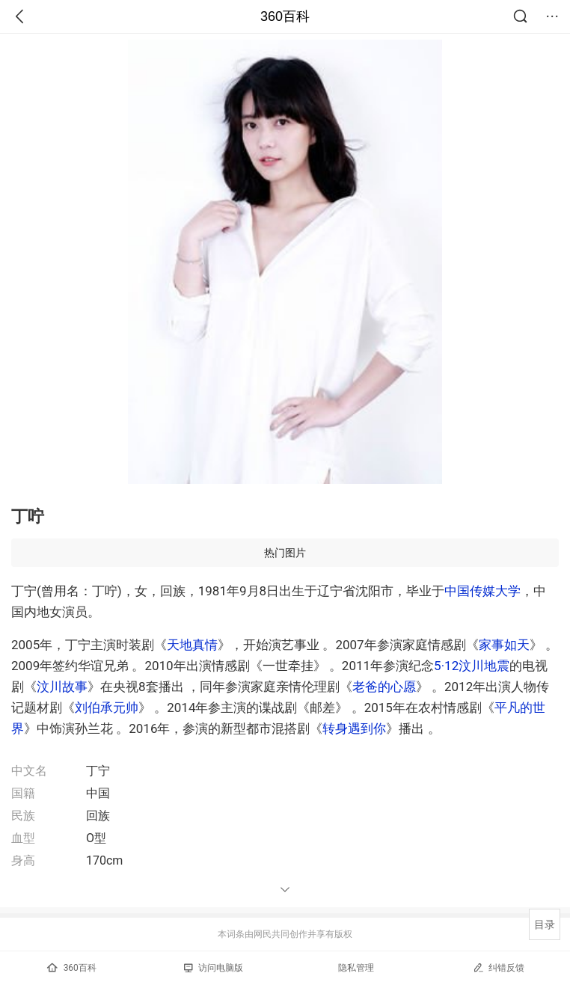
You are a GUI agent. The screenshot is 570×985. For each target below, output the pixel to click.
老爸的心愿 (384, 686)
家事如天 (504, 644)
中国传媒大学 (482, 590)
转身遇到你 (354, 728)
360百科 (285, 16)
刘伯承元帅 (106, 707)
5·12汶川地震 (471, 665)
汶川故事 (62, 686)
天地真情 (192, 644)
